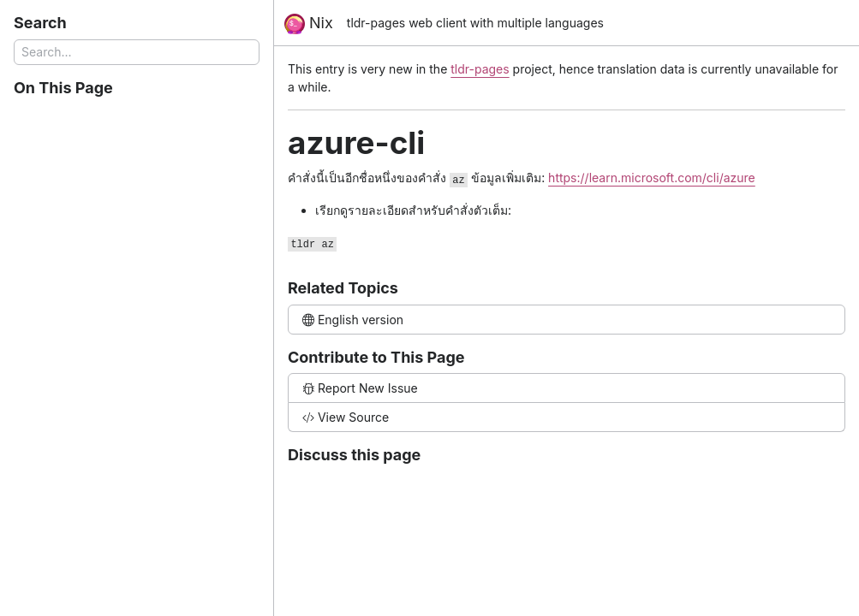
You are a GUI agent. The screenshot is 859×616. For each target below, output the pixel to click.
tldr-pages (479, 69)
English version (352, 319)
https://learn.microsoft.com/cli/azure (651, 177)
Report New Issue (360, 388)
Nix (308, 24)
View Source (345, 417)
